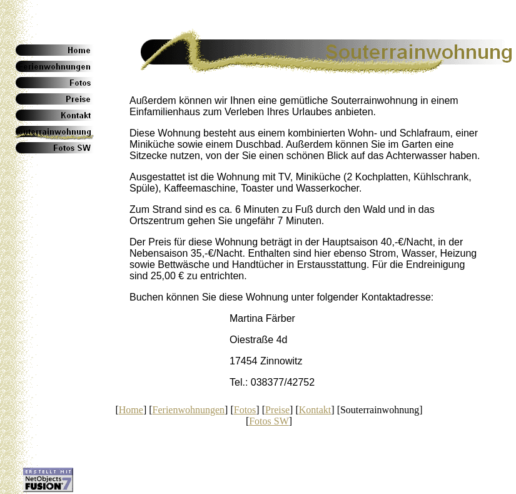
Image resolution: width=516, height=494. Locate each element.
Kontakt (315, 409)
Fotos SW (269, 421)
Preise (277, 409)
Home (131, 409)
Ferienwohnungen (189, 409)
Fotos (245, 409)
